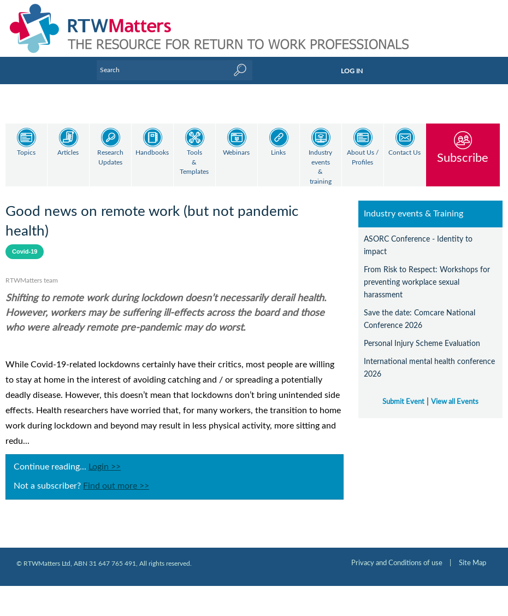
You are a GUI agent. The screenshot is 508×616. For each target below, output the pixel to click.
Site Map (472, 554)
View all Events (455, 392)
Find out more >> (116, 476)
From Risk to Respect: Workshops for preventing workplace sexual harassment (427, 273)
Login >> (104, 457)
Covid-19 (24, 242)
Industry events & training (320, 167)
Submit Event (403, 392)
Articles (68, 153)
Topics (26, 153)
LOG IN (352, 71)
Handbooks (152, 153)
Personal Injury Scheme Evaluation (422, 334)
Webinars (236, 153)
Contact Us (404, 153)
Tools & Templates (194, 162)
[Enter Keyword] (174, 70)
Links (278, 153)
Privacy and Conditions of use (396, 554)
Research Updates (110, 158)
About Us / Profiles (363, 158)
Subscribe (462, 157)
